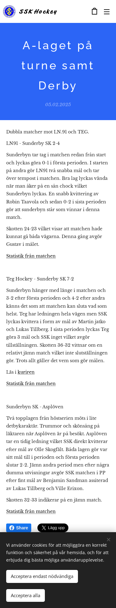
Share (18, 527)
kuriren (26, 372)
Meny (107, 11)
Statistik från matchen (31, 255)
